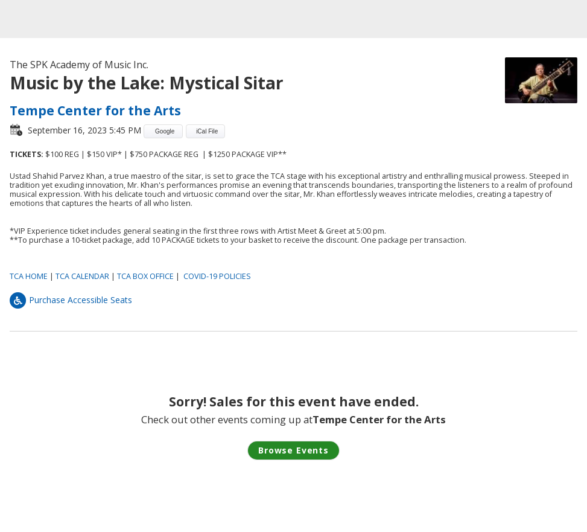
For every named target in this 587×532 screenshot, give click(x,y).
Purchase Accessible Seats (71, 300)
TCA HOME (29, 276)
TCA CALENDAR (82, 276)
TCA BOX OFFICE (145, 276)
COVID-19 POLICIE (214, 276)
